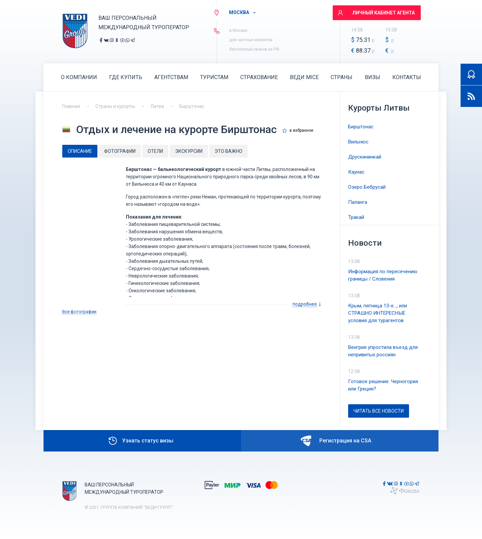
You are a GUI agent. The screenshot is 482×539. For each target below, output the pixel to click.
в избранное (301, 130)
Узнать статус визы (140, 440)
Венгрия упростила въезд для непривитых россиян (383, 351)
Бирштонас (191, 106)
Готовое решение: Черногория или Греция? (383, 385)
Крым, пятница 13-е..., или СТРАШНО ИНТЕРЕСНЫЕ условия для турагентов (377, 313)
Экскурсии (189, 151)
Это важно (228, 151)
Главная (71, 106)
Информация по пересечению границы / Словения (382, 275)
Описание (80, 151)
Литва (157, 106)
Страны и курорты (115, 106)
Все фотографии (79, 311)
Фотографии (120, 151)
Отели (155, 151)
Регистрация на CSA (336, 440)
